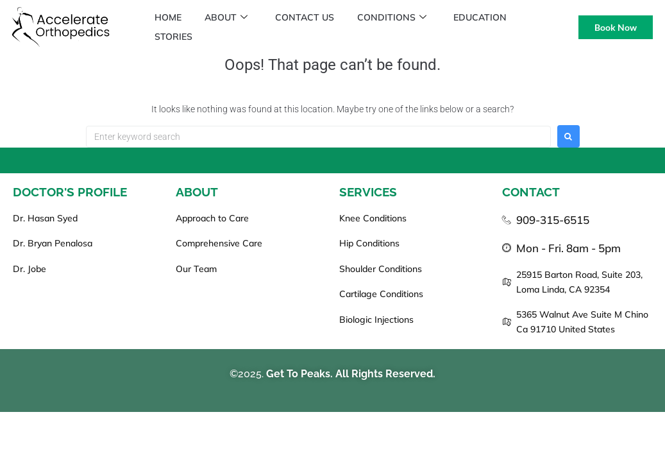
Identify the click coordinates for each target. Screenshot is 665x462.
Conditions (400, 17)
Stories (175, 36)
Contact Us (310, 17)
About (229, 17)
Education (491, 17)
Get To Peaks (298, 374)
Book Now (615, 27)
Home (169, 17)
